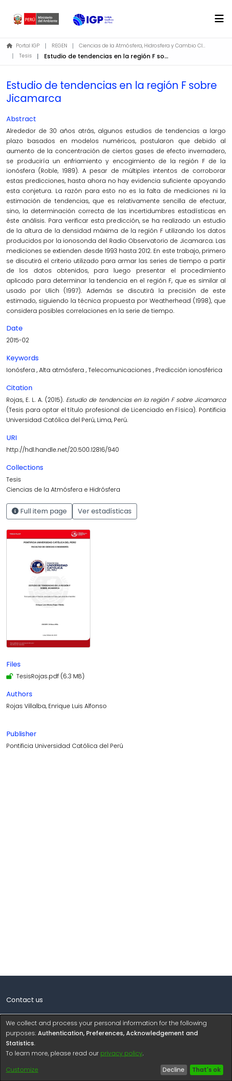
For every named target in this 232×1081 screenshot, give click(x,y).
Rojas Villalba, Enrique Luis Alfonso (56, 706)
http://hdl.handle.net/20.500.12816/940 (62, 449)
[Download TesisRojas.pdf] (45, 676)
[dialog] (116, 1048)
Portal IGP (23, 45)
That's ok (206, 1069)
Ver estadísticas (105, 511)
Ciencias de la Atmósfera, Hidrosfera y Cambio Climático (142, 45)
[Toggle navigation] (219, 18)
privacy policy (121, 1053)
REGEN (59, 45)
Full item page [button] (39, 511)
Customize (22, 1069)
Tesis (25, 55)
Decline (174, 1069)
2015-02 (17, 340)
